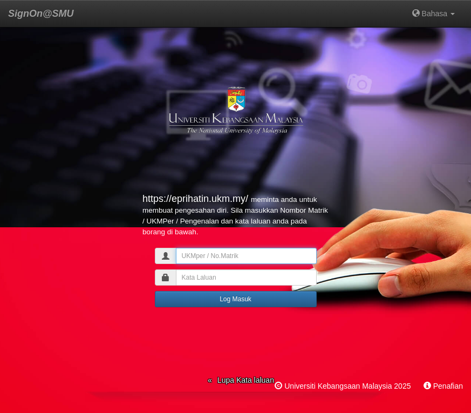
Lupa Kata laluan (245, 380)
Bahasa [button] (433, 13)
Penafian (448, 386)
